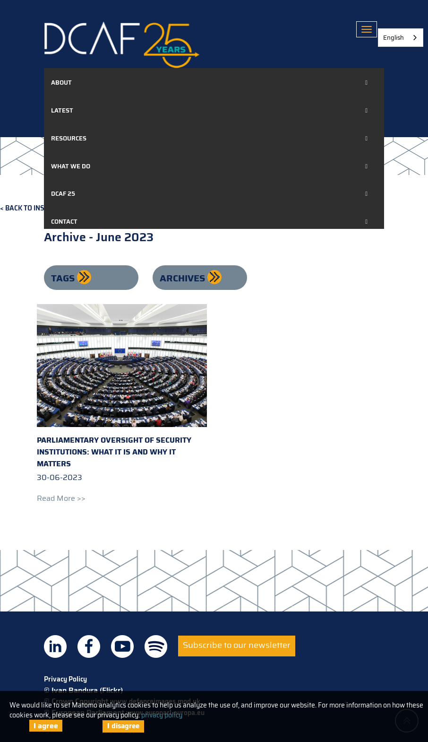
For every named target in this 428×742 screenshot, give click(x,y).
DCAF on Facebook (88, 646)
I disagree (123, 726)
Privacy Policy (65, 679)
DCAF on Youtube (122, 646)
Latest (62, 110)
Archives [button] (183, 278)
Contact (64, 222)
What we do (70, 166)
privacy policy (161, 715)
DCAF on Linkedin (55, 646)
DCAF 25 (63, 194)
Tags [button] (64, 278)
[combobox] (400, 37)
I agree (46, 726)
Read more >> (61, 498)
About (61, 82)
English (393, 38)
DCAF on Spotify (156, 646)
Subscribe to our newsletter (237, 645)
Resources (68, 138)
